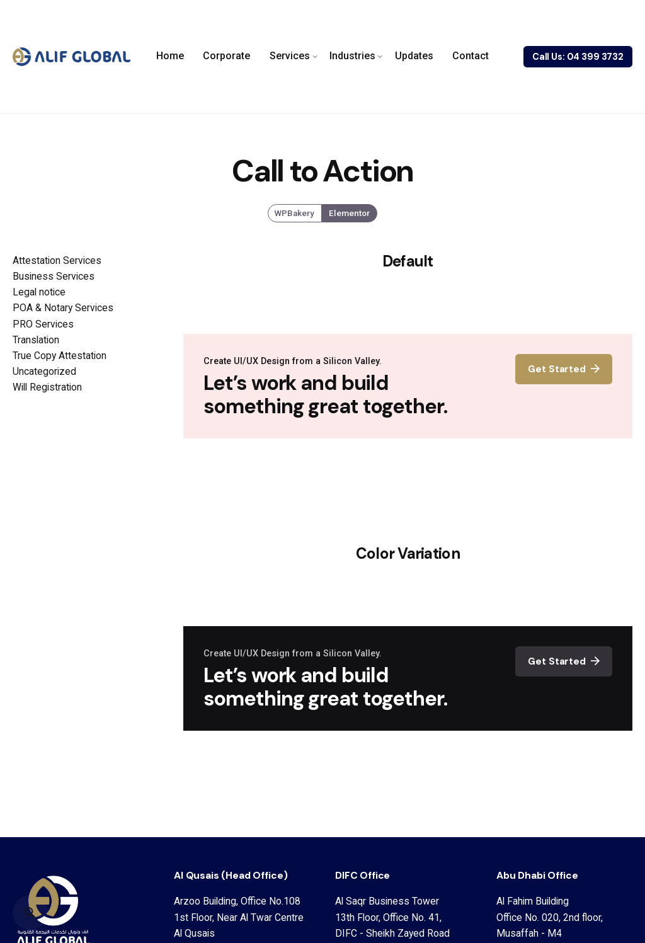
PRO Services (43, 324)
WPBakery (295, 213)
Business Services (53, 276)
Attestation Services (57, 260)
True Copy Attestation (59, 356)
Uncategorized (44, 371)
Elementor (349, 213)
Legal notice (39, 292)
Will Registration (47, 387)
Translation (36, 340)
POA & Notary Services (63, 308)
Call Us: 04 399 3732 (578, 56)
